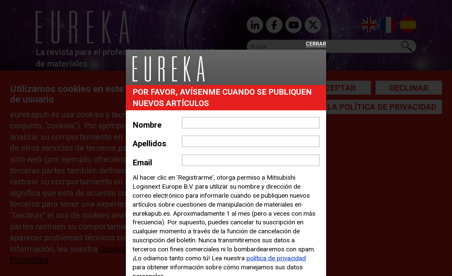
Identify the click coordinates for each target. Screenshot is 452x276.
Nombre (147, 125)
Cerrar (316, 44)
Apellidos (149, 143)
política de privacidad (276, 258)
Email (142, 162)
